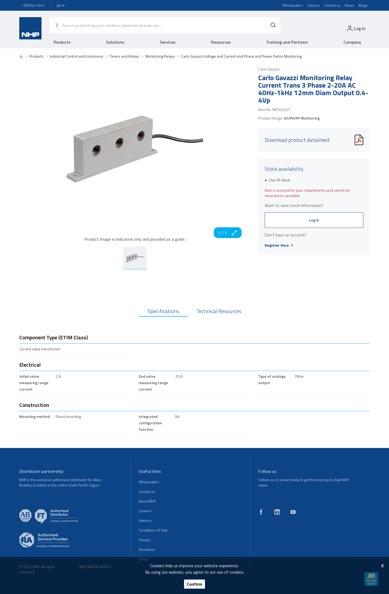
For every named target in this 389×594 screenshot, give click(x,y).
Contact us (332, 5)
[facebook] (261, 512)
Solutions (115, 42)
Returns (145, 520)
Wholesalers (293, 5)
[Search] (273, 25)
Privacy (144, 540)
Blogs (363, 5)
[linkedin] (277, 512)
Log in (314, 220)
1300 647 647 (32, 5)
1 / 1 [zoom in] (227, 232)
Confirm (194, 584)
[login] (355, 28)
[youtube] (293, 512)
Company (352, 42)
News (349, 5)
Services (167, 42)
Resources (221, 42)
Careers (313, 5)
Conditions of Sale (153, 530)
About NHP (147, 501)
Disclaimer (147, 549)
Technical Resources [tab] (218, 311)
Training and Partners (287, 42)
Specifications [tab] (163, 311)
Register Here (279, 245)
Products (62, 42)
